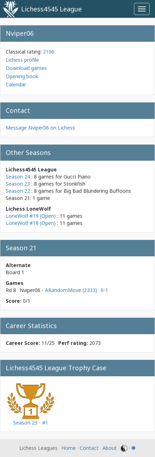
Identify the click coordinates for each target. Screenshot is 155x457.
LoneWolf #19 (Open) (31, 215)
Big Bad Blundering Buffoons (97, 190)
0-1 (104, 290)
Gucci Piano (77, 176)
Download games (26, 68)
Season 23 (18, 183)
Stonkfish (74, 183)
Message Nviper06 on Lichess (40, 127)
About (109, 448)
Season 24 (18, 176)
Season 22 (18, 190)
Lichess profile (22, 59)
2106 (48, 51)
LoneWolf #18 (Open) (31, 223)
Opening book (22, 76)
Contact (89, 448)
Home (68, 448)
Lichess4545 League (51, 9)
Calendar (16, 84)
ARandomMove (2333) (71, 290)
